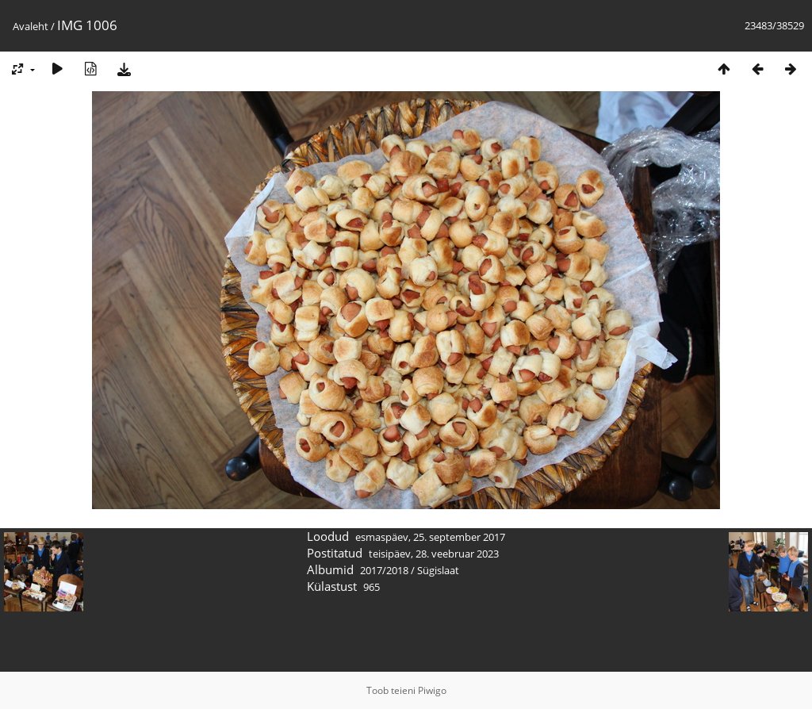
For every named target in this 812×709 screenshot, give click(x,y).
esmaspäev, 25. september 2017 (430, 537)
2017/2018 (384, 570)
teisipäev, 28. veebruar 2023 (434, 553)
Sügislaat (438, 570)
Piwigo (432, 690)
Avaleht (30, 26)
